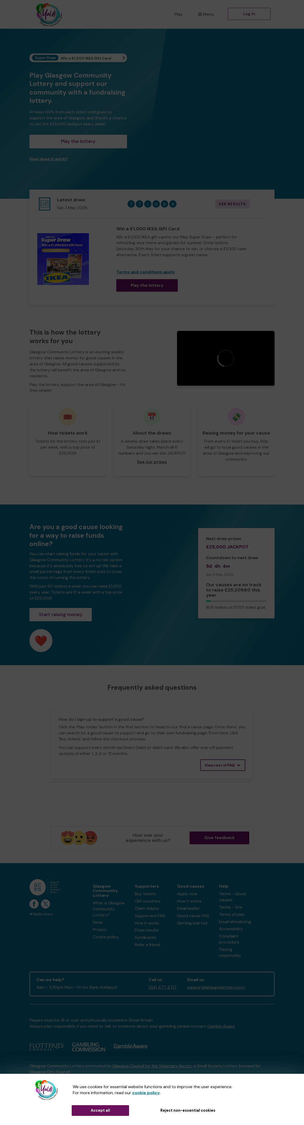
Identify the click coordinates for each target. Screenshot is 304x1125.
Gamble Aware (221, 1026)
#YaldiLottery (41, 914)
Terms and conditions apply (145, 272)
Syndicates (145, 937)
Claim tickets (147, 908)
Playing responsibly (230, 952)
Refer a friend (147, 944)
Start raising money (60, 614)
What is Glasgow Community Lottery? (109, 909)
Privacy (100, 929)
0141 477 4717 (163, 987)
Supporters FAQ (150, 915)
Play (178, 14)
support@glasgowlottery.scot (216, 987)
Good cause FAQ (193, 915)
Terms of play (232, 914)
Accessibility (231, 928)
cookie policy (146, 1092)
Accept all (100, 1110)
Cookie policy (106, 937)
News (98, 922)
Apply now (187, 894)
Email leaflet (188, 908)
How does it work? (48, 159)
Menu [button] (206, 14)
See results (232, 204)
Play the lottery (78, 141)
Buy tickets (145, 894)
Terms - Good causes (232, 897)
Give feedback (219, 837)
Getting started (192, 923)
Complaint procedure (229, 939)
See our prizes (152, 462)
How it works (147, 923)
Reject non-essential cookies (187, 1110)
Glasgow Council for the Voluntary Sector (152, 1066)
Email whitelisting (235, 921)
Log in (249, 13)
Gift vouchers (148, 901)
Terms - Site (230, 907)
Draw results (147, 930)
